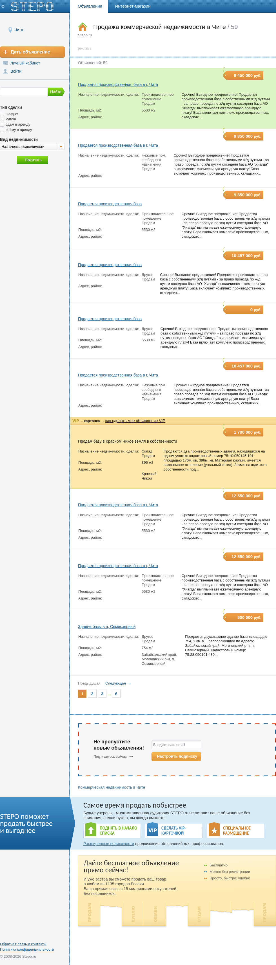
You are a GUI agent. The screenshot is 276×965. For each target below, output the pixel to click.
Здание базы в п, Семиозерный (106, 626)
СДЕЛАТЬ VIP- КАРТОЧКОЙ (173, 831)
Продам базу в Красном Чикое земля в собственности (127, 441)
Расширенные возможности (108, 843)
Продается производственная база (110, 204)
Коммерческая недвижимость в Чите (111, 787)
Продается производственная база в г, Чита (118, 84)
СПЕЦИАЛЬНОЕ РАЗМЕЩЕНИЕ (237, 831)
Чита (18, 30)
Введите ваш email (169, 745)
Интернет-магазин (133, 6)
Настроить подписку (177, 756)
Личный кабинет (25, 63)
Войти (15, 71)
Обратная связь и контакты (23, 944)
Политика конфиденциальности (27, 949)
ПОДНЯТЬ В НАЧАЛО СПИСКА (118, 831)
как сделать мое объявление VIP (135, 420)
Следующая (115, 683)
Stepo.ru (85, 35)
